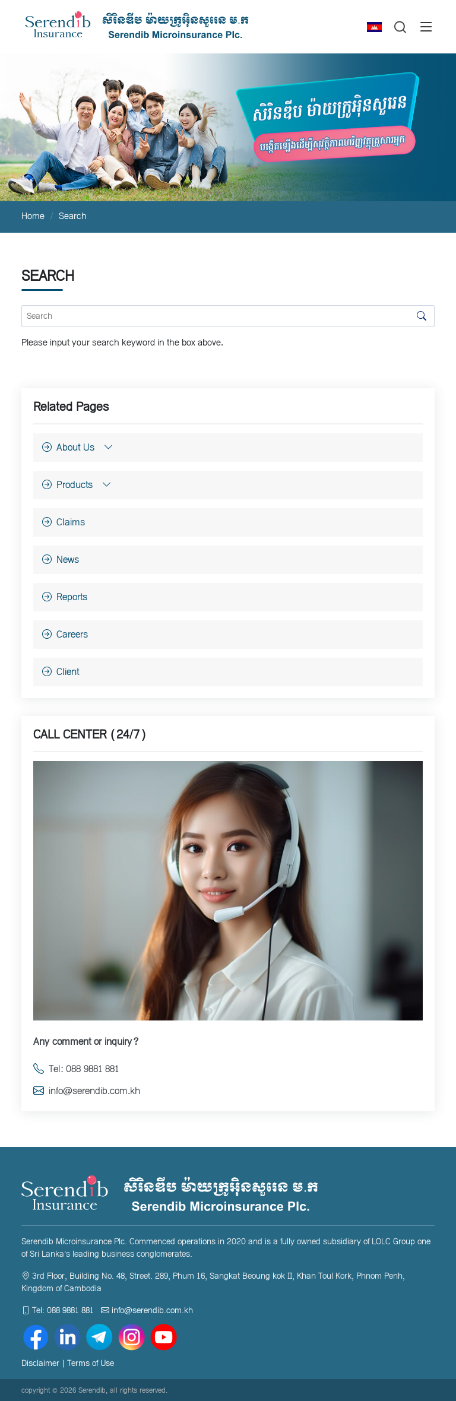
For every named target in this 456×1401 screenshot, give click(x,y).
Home (33, 216)
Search (73, 216)
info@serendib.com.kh (152, 1310)
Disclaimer (40, 1363)
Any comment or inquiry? (86, 1042)
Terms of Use (90, 1363)
